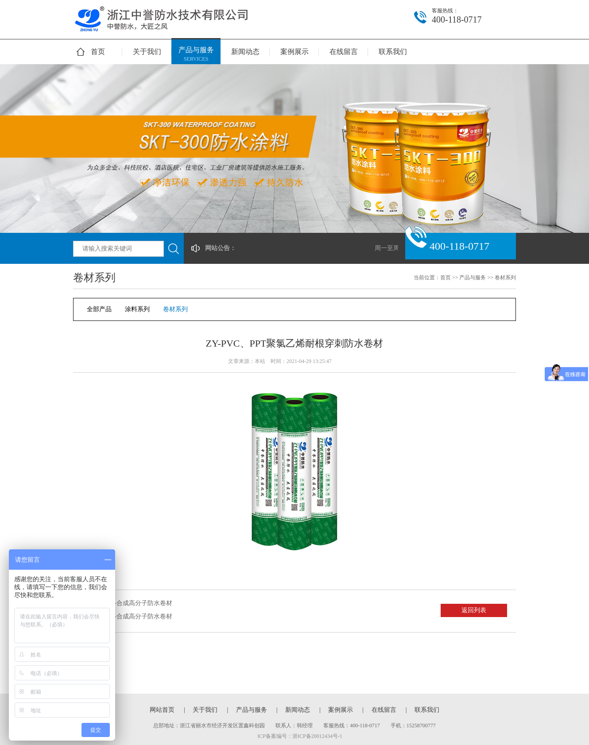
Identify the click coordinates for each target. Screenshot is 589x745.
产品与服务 (196, 54)
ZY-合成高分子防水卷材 (139, 603)
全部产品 (99, 309)
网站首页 (162, 709)
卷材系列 (505, 277)
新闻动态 (245, 51)
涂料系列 (137, 309)
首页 (98, 51)
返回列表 (473, 610)
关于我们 (147, 51)
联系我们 (393, 51)
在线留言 (343, 51)
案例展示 (294, 51)
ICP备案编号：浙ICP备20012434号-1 (299, 736)
